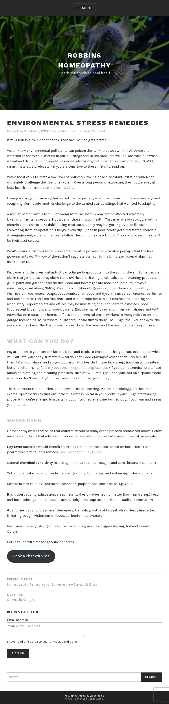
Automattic (97, 699)
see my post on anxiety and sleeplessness (75, 367)
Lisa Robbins (65, 131)
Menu (87, 8)
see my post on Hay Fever (81, 452)
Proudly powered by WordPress (84, 696)
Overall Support (92, 131)
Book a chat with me (31, 556)
